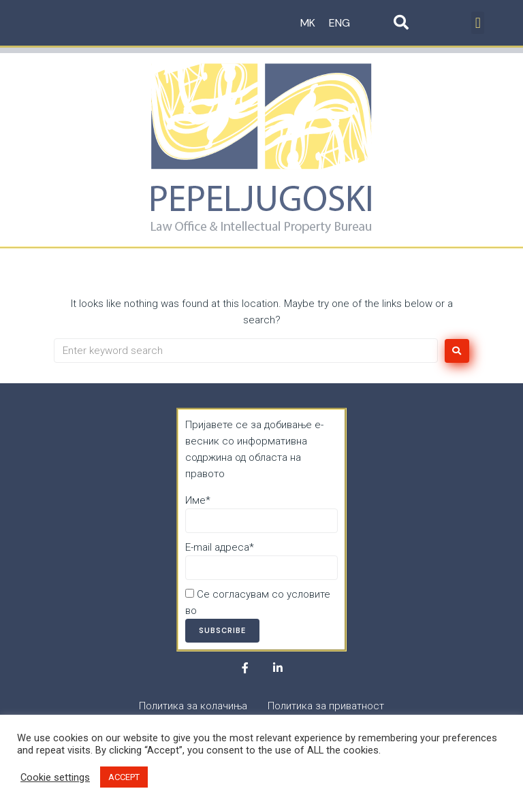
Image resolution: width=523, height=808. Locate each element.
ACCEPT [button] (124, 777)
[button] (477, 23)
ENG (339, 23)
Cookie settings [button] (55, 777)
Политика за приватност (258, 610)
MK (307, 23)
